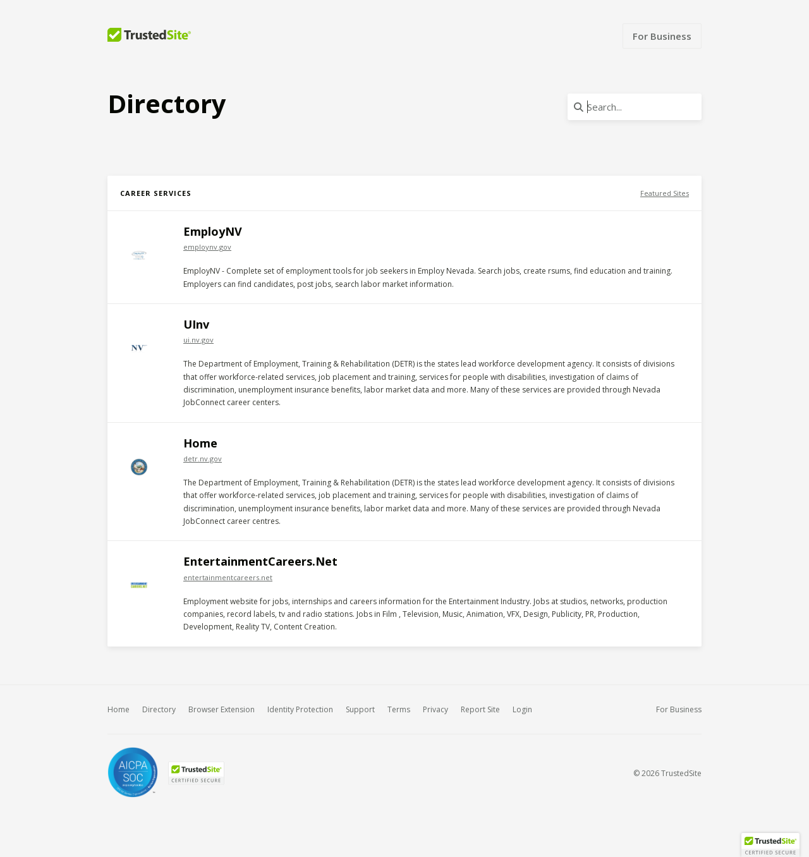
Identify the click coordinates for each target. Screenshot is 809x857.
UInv (196, 324)
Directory (159, 709)
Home (200, 443)
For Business (662, 36)
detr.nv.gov (202, 458)
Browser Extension (221, 709)
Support (360, 709)
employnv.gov (207, 247)
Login (522, 709)
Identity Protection (300, 709)
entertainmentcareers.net (227, 577)
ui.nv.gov (198, 339)
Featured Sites (664, 193)
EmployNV (212, 231)
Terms (398, 709)
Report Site (480, 709)
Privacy (435, 709)
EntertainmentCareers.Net (260, 561)
